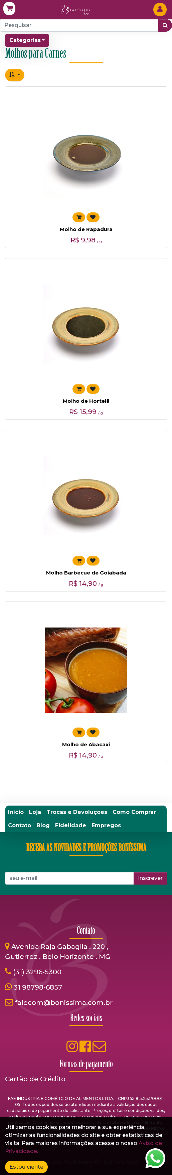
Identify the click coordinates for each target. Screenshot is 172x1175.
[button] (14, 75)
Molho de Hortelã (86, 401)
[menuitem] (15, 812)
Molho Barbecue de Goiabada (86, 572)
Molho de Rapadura (86, 229)
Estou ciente (26, 1167)
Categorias (25, 40)
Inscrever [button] (150, 878)
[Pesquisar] (165, 25)
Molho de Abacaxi (86, 744)
